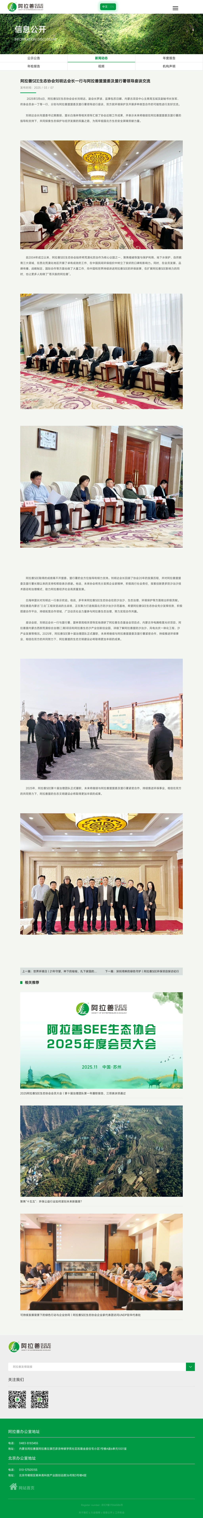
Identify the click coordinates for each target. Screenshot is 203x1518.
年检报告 (33, 66)
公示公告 (33, 58)
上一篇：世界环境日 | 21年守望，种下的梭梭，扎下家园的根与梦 (62, 971)
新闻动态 (101, 58)
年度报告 (169, 58)
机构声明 (169, 66)
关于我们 (83, 1512)
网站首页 (21, 1488)
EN (112, 6)
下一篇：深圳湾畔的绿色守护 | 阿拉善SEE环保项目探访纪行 (142, 971)
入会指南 (95, 1512)
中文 (105, 6)
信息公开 (107, 1512)
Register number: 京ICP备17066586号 (102, 1504)
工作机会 (119, 1512)
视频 (101, 66)
